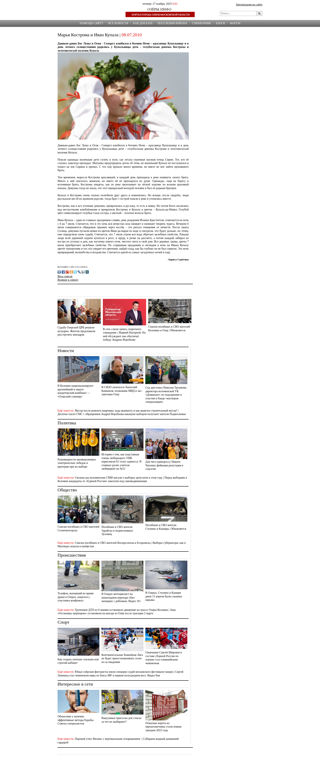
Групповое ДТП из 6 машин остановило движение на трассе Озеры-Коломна (121, 609)
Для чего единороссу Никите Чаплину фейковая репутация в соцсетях (164, 465)
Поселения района (172, 23)
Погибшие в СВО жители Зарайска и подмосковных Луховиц (117, 530)
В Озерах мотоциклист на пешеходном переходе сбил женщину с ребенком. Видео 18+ (121, 597)
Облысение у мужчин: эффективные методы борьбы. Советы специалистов (76, 720)
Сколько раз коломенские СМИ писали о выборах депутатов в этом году (119, 477)
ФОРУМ (235, 23)
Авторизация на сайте (249, 4)
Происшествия (72, 555)
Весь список (65, 276)
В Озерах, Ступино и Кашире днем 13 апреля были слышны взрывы (163, 596)
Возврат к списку (68, 279)
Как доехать (143, 23)
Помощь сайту (91, 23)
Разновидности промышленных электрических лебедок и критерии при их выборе (77, 463)
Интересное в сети (75, 684)
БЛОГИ (220, 23)
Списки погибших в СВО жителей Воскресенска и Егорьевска (113, 542)
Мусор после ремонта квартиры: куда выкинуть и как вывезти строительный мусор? (126, 410)
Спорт (63, 622)
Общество (67, 489)
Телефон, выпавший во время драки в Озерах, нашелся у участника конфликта (75, 597)
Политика (67, 422)
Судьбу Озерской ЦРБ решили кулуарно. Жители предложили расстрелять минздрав (76, 331)
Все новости (118, 23)
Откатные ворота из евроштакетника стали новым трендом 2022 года (163, 727)
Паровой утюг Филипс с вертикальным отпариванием (108, 738)
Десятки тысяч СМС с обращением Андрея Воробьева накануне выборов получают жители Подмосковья (122, 414)
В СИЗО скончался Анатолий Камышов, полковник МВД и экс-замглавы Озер (121, 391)
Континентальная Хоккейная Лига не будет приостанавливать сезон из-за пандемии (122, 658)
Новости (66, 350)
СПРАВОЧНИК (201, 23)
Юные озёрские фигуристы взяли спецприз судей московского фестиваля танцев (124, 671)
